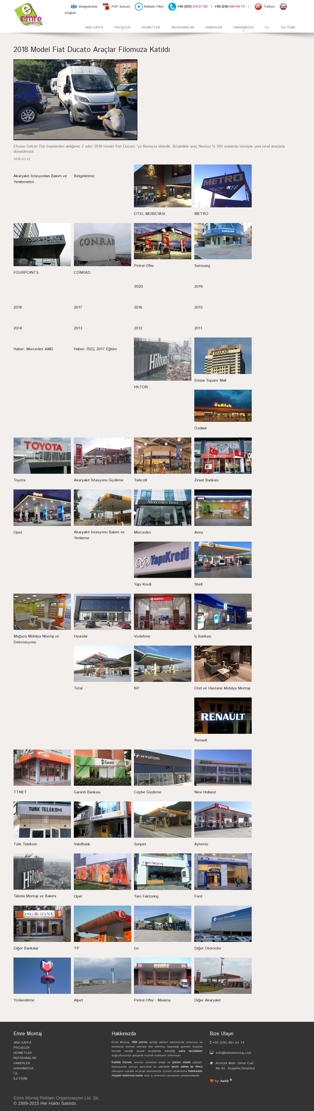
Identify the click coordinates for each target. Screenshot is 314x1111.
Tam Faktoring (146, 896)
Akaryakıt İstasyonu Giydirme (99, 480)
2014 (17, 328)
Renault (200, 740)
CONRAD (82, 272)
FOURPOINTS (26, 272)
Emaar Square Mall (210, 380)
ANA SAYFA (94, 27)
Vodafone (142, 636)
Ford (198, 896)
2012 (138, 328)
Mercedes (142, 532)
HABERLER (214, 27)
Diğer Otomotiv (207, 948)
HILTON (141, 387)
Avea (198, 532)
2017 (78, 307)
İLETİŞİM (288, 27)
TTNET (20, 792)
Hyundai (80, 636)
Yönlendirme (24, 1000)
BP (136, 688)
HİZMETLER (151, 27)
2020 (138, 286)
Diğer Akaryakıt (207, 1000)
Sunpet (140, 844)
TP (76, 948)
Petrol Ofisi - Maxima (152, 1000)
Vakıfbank (82, 844)
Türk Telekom (25, 844)
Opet (17, 532)
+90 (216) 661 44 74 (228, 1042)
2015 (198, 307)
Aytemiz (201, 844)
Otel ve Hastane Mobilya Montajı (222, 688)
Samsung (202, 266)
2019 (198, 286)
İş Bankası (202, 636)
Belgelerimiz (84, 176)
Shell (198, 584)
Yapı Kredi (142, 584)
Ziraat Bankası (206, 480)
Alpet (78, 1000)
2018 (17, 307)
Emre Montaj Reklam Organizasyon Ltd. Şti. (56, 1098)
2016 (138, 307)
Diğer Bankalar (26, 948)
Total (78, 688)
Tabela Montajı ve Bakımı (34, 896)
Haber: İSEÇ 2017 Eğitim (95, 349)
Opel (78, 896)
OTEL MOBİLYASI (149, 214)
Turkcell (140, 480)
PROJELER (120, 29)
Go (136, 948)
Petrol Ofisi (144, 266)
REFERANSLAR (182, 27)
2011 (198, 328)
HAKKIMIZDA (240, 29)
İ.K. (267, 27)
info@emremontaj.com (233, 1052)
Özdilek (200, 428)
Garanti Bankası (87, 792)
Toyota (19, 480)
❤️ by (221, 1081)
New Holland (205, 792)
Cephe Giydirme (147, 792)
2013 (78, 328)
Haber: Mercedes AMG (33, 349)
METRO (201, 214)
